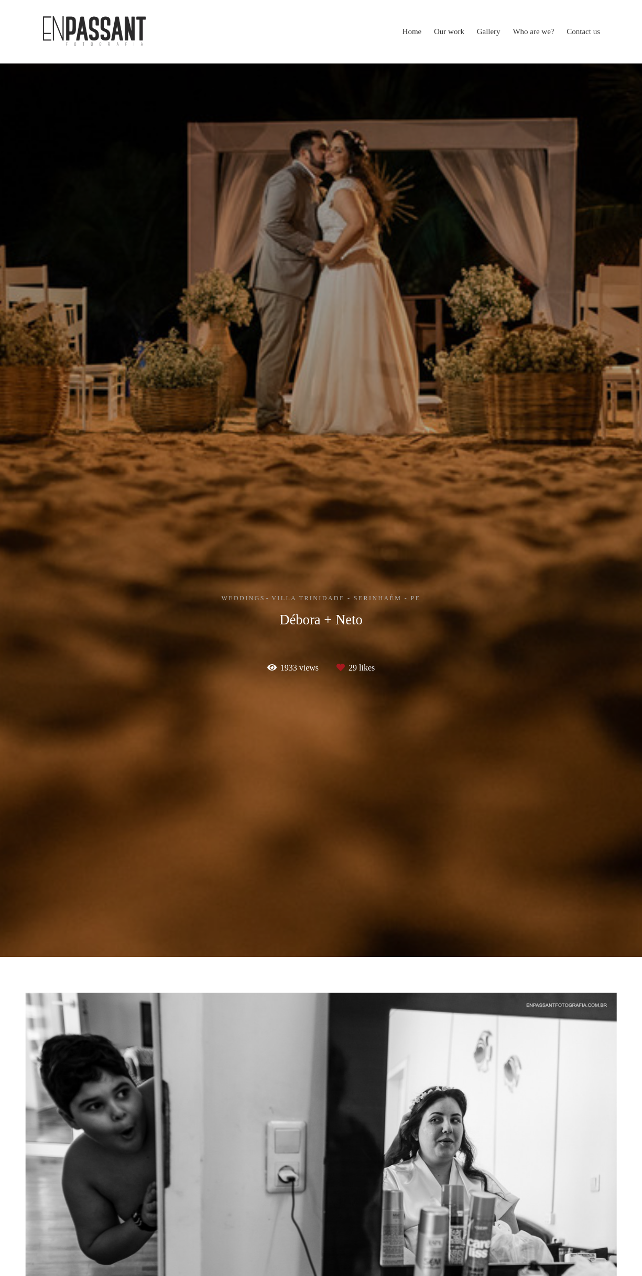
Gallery (488, 31)
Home (412, 31)
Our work (449, 31)
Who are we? (533, 31)
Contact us (583, 31)
